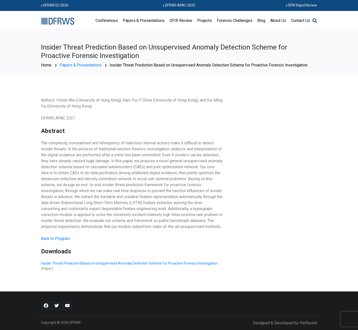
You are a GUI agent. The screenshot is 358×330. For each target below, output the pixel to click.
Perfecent (308, 323)
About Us (278, 20)
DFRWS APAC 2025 (179, 5)
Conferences (106, 20)
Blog (261, 20)
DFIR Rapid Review (301, 5)
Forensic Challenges (234, 20)
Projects (204, 20)
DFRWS (75, 323)
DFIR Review (181, 20)
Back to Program (55, 238)
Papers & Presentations (144, 20)
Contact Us (300, 20)
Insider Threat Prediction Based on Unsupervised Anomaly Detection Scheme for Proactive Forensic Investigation (129, 263)
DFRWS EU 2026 (54, 5)
